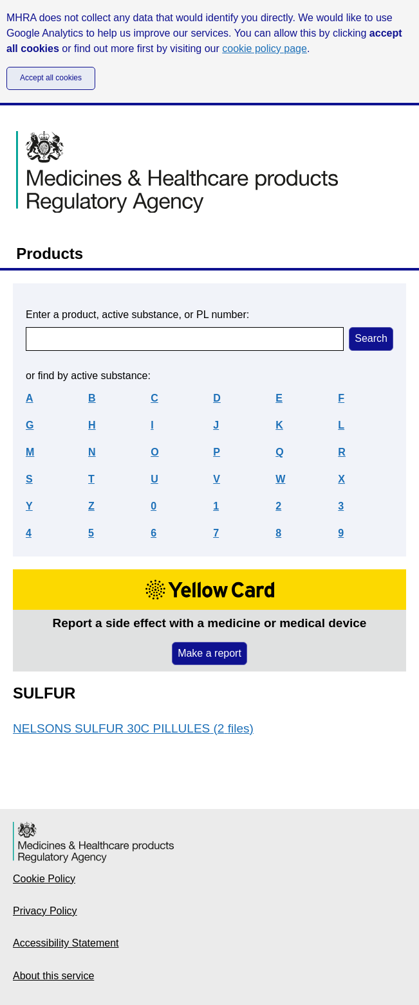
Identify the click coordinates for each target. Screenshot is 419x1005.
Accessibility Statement (66, 943)
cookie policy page (264, 48)
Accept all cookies (51, 77)
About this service (53, 975)
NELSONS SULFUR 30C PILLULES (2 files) (133, 728)
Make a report (209, 653)
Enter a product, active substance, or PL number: (137, 314)
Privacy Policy (45, 910)
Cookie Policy (44, 878)
